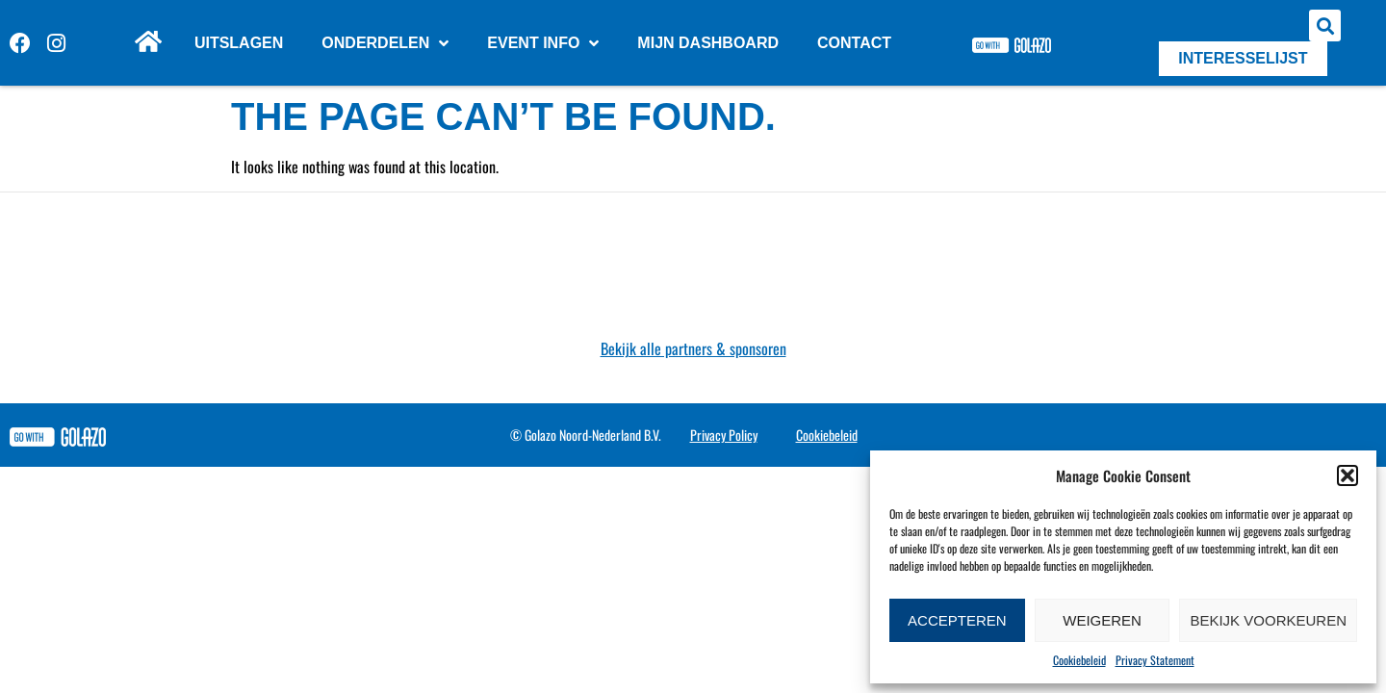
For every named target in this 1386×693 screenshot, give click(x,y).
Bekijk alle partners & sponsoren (693, 348)
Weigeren (1102, 620)
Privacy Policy (723, 434)
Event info (543, 43)
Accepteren (957, 620)
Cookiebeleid (1079, 660)
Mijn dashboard (708, 43)
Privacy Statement (1155, 660)
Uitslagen (238, 43)
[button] (1347, 475)
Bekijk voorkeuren (1268, 620)
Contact (854, 43)
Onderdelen (385, 43)
